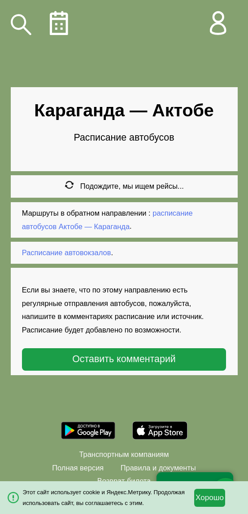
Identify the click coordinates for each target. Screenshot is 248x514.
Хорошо (210, 497)
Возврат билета (124, 481)
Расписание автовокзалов (66, 252)
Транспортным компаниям (124, 454)
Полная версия (78, 468)
